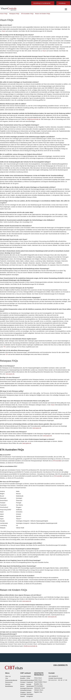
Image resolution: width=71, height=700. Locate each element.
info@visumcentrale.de (23, 123)
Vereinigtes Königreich (32, 679)
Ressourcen (8, 667)
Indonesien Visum (39, 673)
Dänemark (22, 665)
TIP (67, 342)
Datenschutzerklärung (40, 686)
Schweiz (28, 675)
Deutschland (29, 665)
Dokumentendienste (11, 665)
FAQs (29, 686)
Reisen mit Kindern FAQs (37, 23)
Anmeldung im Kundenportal (34, 3)
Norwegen (22, 674)
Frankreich (29, 667)
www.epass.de (64, 369)
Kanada (28, 669)
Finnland (22, 667)
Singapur (22, 678)
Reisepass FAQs (12, 23)
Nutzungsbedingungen (56, 686)
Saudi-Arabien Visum (40, 667)
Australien (22, 661)
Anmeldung (53, 3)
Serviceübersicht (30, 688)
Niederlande (29, 671)
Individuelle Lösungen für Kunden (16, 686)
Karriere (40, 688)
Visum (63, 39)
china (27, 663)
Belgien (28, 661)
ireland (21, 669)
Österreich (29, 674)
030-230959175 (53, 661)
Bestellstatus (9, 671)
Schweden (22, 675)
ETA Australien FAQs (24, 23)
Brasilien (22, 663)
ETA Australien (46, 452)
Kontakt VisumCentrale (55, 663)
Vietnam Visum (38, 675)
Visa (6, 663)
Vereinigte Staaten (25, 679)
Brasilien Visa (38, 669)
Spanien (28, 678)
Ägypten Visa (38, 677)
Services (7, 669)
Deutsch (65, 2)
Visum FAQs (4, 23)
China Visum (37, 663)
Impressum (20, 688)
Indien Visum (37, 665)
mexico (21, 671)
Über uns (7, 661)
